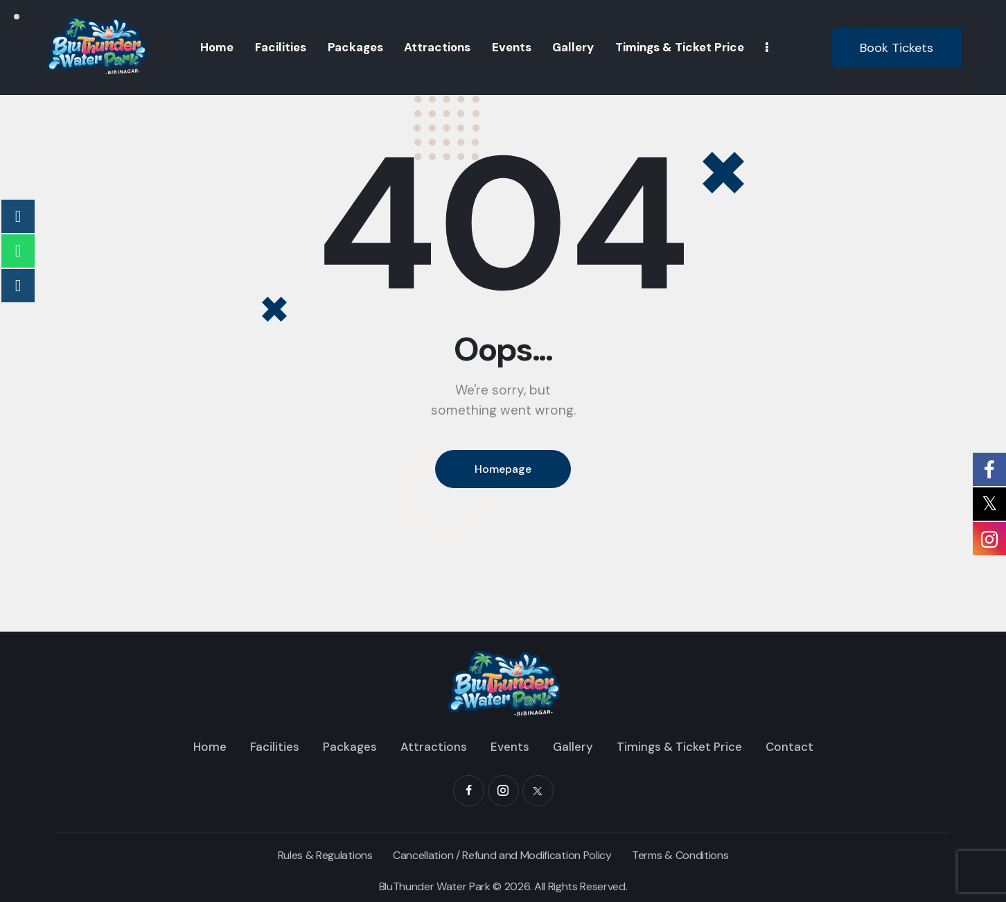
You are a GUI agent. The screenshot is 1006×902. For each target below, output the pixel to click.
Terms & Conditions (680, 855)
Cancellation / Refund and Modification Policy (502, 855)
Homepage (503, 469)
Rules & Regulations (325, 855)
